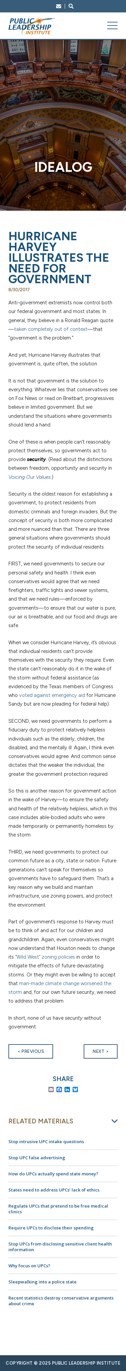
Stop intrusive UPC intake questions (46, 1141)
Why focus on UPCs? (29, 1266)
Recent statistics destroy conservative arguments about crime (61, 1301)
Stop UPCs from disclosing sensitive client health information (60, 1247)
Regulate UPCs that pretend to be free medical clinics (58, 1209)
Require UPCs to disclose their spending (51, 1228)
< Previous (30, 1051)
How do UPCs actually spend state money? (53, 1174)
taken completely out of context (50, 329)
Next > (101, 1051)
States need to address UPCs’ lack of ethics (53, 1190)
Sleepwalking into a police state (42, 1282)
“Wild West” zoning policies (45, 957)
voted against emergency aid (52, 695)
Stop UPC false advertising (36, 1158)
